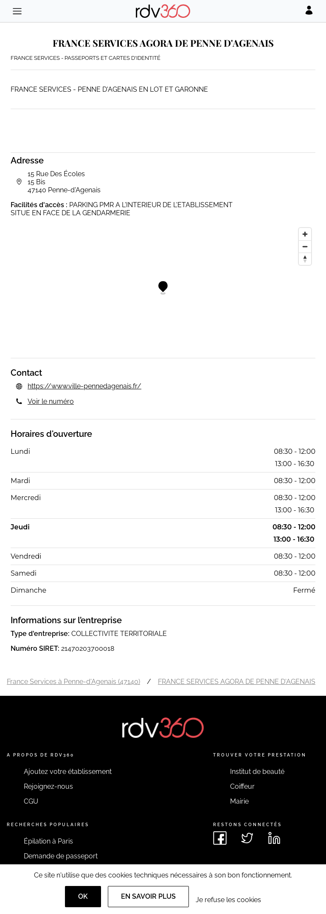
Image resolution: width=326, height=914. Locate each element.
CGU (31, 801)
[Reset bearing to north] (305, 259)
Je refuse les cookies (228, 900)
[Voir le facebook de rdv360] (220, 838)
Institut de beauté (257, 772)
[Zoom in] (305, 234)
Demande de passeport (61, 856)
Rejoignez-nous (48, 786)
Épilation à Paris (48, 841)
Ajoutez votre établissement (68, 772)
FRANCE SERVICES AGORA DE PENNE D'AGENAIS (236, 682)
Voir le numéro (51, 401)
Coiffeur (242, 786)
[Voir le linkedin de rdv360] (274, 838)
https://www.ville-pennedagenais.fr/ (84, 386)
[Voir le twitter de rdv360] (247, 838)
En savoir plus (148, 896)
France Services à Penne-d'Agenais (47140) (73, 682)
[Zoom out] (305, 246)
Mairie (239, 801)
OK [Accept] (83, 896)
